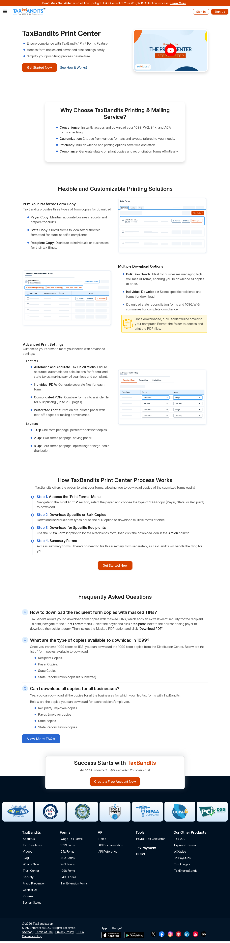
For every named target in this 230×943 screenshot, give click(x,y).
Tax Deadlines (32, 846)
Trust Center (31, 872)
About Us (29, 840)
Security (28, 878)
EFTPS (140, 855)
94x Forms (67, 853)
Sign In (201, 11)
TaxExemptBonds (185, 872)
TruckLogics (182, 866)
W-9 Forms (68, 866)
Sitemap (27, 933)
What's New (31, 866)
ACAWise (180, 853)
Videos (27, 853)
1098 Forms (68, 872)
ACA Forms (68, 859)
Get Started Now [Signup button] (41, 68)
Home (102, 840)
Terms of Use (44, 933)
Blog (26, 859)
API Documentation (111, 846)
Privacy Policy (64, 933)
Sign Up (220, 11)
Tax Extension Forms (74, 885)
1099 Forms (68, 846)
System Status (32, 904)
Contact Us (30, 891)
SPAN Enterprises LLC (36, 929)
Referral (28, 897)
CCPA (80, 933)
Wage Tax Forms (72, 840)
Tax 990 (179, 840)
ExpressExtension (185, 846)
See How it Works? (77, 68)
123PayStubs (182, 859)
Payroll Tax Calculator (150, 840)
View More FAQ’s (41, 740)
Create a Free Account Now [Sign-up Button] (115, 783)
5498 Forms (68, 878)
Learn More (178, 3)
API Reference (108, 853)
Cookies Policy (32, 937)
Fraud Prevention (34, 885)
